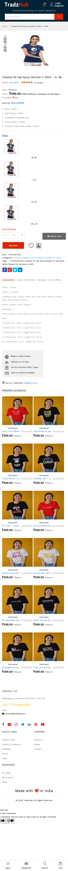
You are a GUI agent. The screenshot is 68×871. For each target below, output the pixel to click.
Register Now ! (30, 383)
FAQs (4, 758)
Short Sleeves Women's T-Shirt (45, 258)
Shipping (6, 749)
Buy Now (13, 245)
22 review (38, 83)
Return (5, 754)
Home (4, 26)
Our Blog (6, 773)
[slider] (27, 82)
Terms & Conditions (11, 744)
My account (7, 777)
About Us (38, 740)
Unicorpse (13, 82)
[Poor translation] (10, 821)
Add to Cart (54, 236)
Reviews (42, 280)
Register (59, 6)
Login (58, 3)
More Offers (55, 280)
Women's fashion (22, 258)
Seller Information (26, 280)
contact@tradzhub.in (13, 713)
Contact (38, 749)
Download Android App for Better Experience (34, 10)
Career (37, 744)
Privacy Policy (8, 740)
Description (9, 280)
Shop (4, 782)
